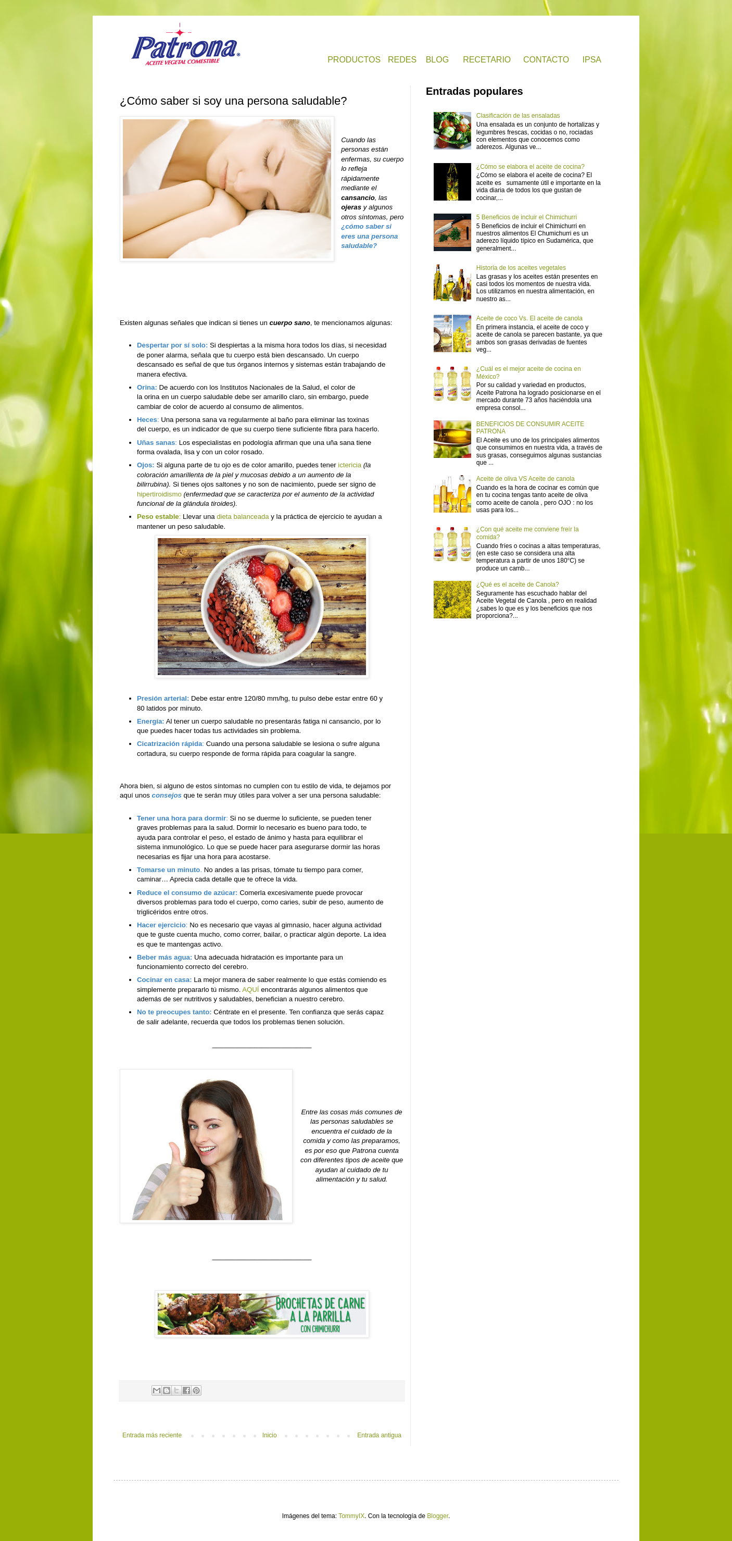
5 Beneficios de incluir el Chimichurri (526, 217)
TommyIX (351, 1516)
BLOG (437, 59)
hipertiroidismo (159, 494)
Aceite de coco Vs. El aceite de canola (529, 318)
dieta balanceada (243, 516)
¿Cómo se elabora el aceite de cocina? (530, 166)
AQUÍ (250, 989)
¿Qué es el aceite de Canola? (517, 584)
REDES (402, 59)
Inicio (269, 1435)
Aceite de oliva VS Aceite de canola (525, 478)
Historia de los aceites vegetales (521, 267)
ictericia (349, 465)
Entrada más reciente (152, 1435)
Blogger (437, 1516)
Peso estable (158, 516)
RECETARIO (487, 59)
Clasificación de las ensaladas (518, 115)
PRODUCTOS (354, 59)
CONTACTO (546, 59)
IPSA (592, 59)
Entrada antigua (379, 1435)
